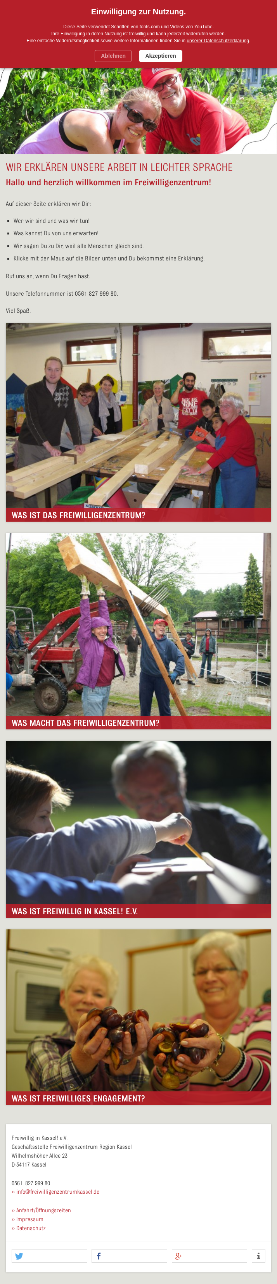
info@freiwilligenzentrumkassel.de (57, 1192)
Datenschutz (31, 1228)
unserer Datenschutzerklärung (218, 40)
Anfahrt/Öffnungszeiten (43, 1210)
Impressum (29, 1219)
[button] (49, 1256)
